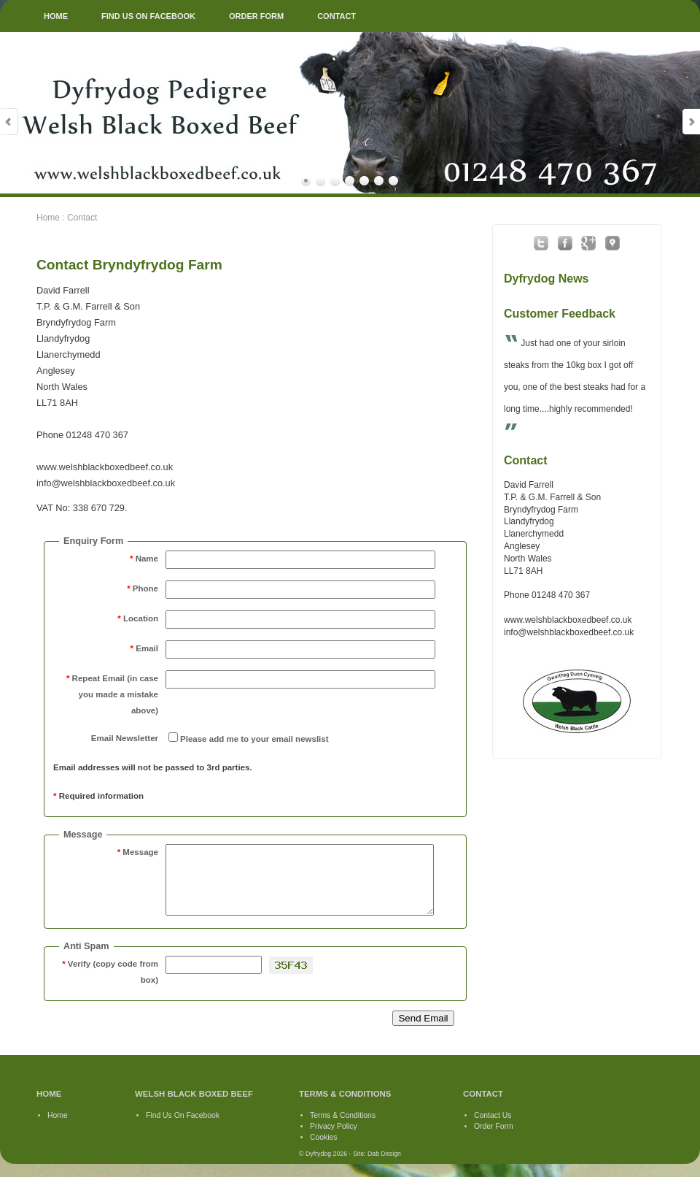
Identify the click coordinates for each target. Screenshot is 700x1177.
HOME (56, 16)
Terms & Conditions (343, 1128)
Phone (142, 588)
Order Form (493, 1139)
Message (137, 852)
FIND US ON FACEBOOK (148, 16)
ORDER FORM (256, 16)
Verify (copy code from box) (110, 985)
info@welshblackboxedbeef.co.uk (105, 483)
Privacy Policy (333, 1139)
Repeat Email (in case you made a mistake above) (112, 694)
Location (137, 618)
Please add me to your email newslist (254, 739)
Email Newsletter (124, 738)
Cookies (324, 1150)
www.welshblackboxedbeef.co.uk (104, 466)
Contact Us (492, 1128)
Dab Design (384, 1166)
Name (144, 558)
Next (690, 121)
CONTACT (336, 16)
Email (144, 648)
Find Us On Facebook (182, 1128)
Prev (9, 121)
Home (48, 217)
